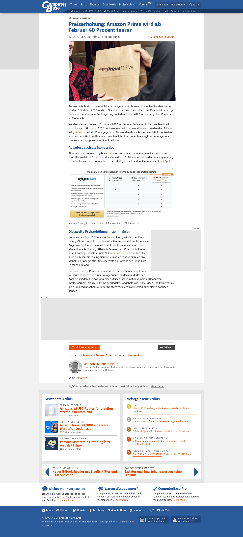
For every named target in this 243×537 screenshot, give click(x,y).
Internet (87, 18)
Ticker (74, 4)
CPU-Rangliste (173, 11)
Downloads (109, 4)
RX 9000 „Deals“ (112, 11)
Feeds (49, 510)
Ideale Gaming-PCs (134, 11)
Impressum (47, 521)
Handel (121, 355)
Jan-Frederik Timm (94, 364)
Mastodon (139, 510)
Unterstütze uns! (193, 11)
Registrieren (178, 4)
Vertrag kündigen (108, 521)
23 (70, 415)
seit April (165, 161)
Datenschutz (48, 525)
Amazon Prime (104, 355)
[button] (194, 5)
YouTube (166, 510)
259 (70, 449)
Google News (118, 510)
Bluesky (81, 510)
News (76, 18)
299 (70, 432)
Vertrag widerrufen (88, 521)
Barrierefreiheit (126, 521)
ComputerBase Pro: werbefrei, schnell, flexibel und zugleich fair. (116, 386)
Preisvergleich (127, 4)
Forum (143, 4)
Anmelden (162, 4)
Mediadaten (71, 521)
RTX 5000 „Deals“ (92, 11)
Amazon (80, 132)
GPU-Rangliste (154, 11)
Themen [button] (95, 4)
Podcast (76, 11)
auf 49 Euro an (121, 253)
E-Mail (111, 363)
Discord (64, 510)
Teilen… (168, 347)
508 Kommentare (84, 347)
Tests (84, 4)
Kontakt (59, 521)
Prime (111, 153)
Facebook (98, 510)
